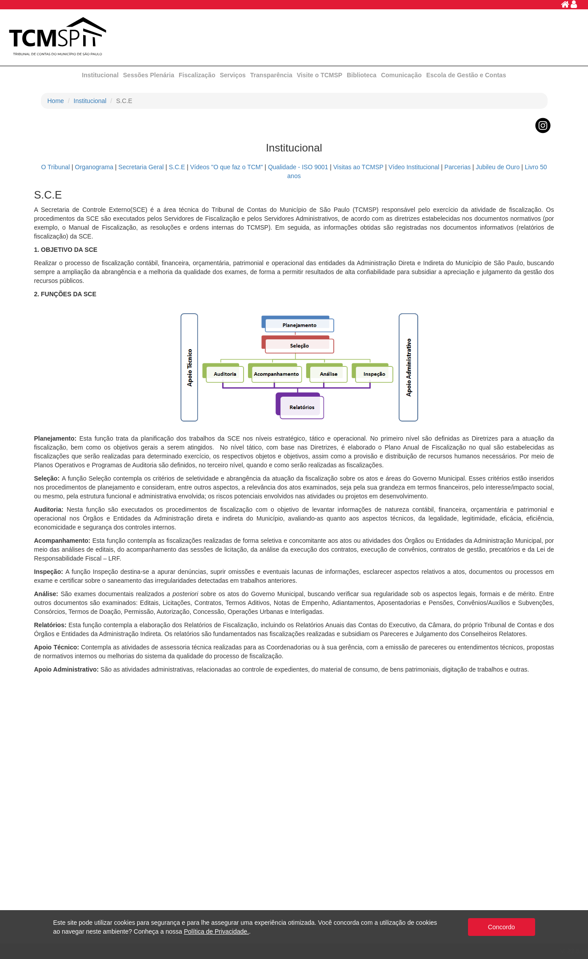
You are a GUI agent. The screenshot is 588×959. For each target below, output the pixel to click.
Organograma (94, 167)
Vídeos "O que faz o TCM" (226, 167)
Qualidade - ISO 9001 (298, 167)
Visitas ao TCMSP (358, 167)
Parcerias (457, 167)
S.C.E (177, 167)
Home (56, 100)
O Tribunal (55, 167)
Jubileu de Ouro (498, 167)
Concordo (501, 927)
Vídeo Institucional (413, 167)
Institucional (90, 100)
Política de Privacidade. (216, 931)
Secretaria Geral (141, 167)
